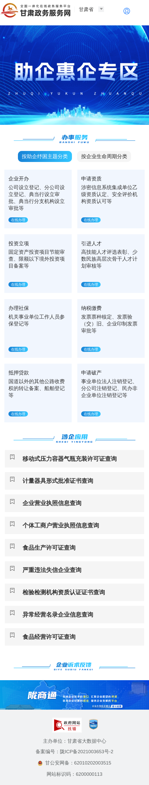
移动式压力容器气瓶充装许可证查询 (70, 458)
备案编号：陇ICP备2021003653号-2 (74, 751)
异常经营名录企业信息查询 (58, 614)
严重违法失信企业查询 (52, 570)
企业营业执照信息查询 (52, 503)
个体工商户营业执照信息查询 (61, 525)
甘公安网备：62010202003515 (74, 763)
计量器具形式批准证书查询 (58, 480)
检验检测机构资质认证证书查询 (64, 592)
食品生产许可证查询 (49, 547)
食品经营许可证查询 (49, 637)
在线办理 (18, 220)
